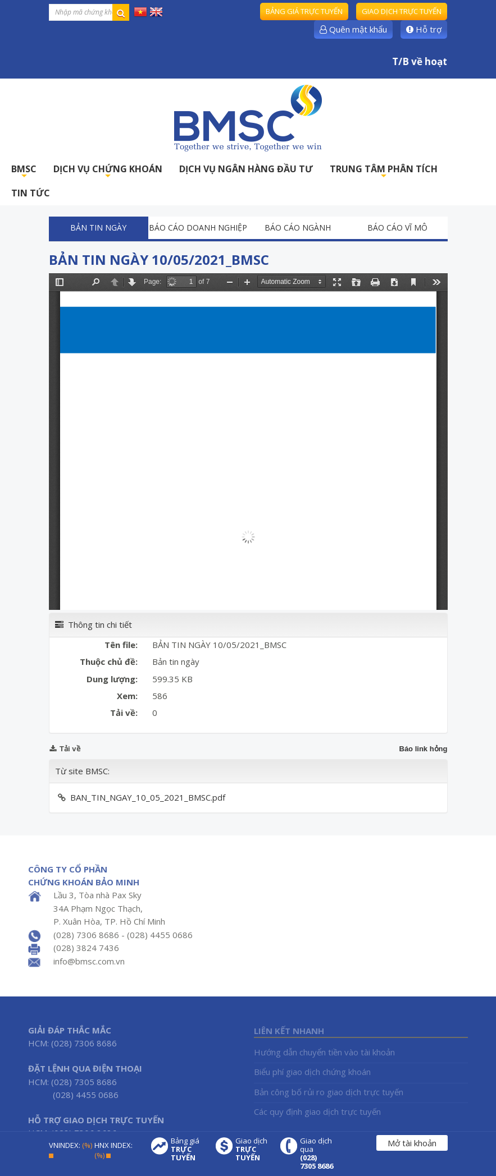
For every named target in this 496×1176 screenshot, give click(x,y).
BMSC (24, 172)
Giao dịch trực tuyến (402, 11)
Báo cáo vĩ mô (397, 227)
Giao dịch (252, 1149)
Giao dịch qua (317, 1153)
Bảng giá (187, 1149)
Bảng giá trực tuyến (304, 11)
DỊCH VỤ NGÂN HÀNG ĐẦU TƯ (246, 169)
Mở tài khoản (412, 1143)
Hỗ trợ (424, 29)
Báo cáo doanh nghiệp (198, 227)
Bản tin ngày (98, 227)
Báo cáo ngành (298, 227)
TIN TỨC (30, 193)
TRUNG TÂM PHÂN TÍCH (384, 172)
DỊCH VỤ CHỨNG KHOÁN (107, 172)
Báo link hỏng (423, 749)
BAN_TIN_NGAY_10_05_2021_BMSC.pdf (147, 797)
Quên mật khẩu (353, 29)
